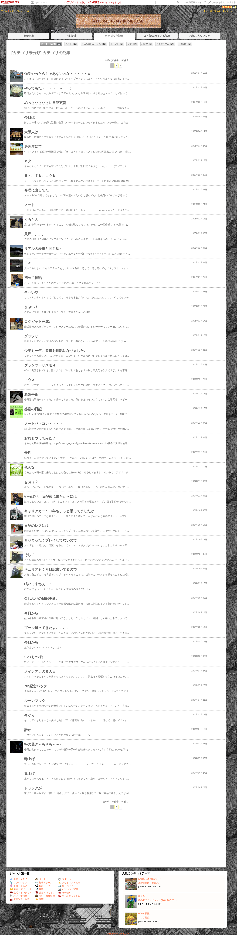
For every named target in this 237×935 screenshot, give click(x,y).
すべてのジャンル (69, 896)
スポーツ (64, 879)
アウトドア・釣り (69, 882)
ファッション (18, 882)
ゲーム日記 (144, 913)
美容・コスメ (18, 886)
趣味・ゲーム (41, 2)
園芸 (39, 899)
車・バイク (65, 886)
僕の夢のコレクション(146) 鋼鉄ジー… (158, 900)
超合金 (141, 896)
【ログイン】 (229, 10)
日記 (11, 10)
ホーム (4, 10)
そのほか (64, 892)
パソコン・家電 (68, 889)
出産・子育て (18, 879)
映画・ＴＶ (42, 886)
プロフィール (22, 10)
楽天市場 (231, 2)
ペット (40, 879)
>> (195, 2)
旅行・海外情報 (45, 896)
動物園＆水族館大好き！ (150, 878)
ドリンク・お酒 (19, 899)
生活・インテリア (21, 892)
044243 (227, 7)
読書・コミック (45, 892)
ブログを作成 (218, 2)
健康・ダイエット (21, 889)
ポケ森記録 (144, 917)
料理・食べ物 (18, 896)
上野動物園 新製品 (148, 882)
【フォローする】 (212, 10)
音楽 (39, 889)
